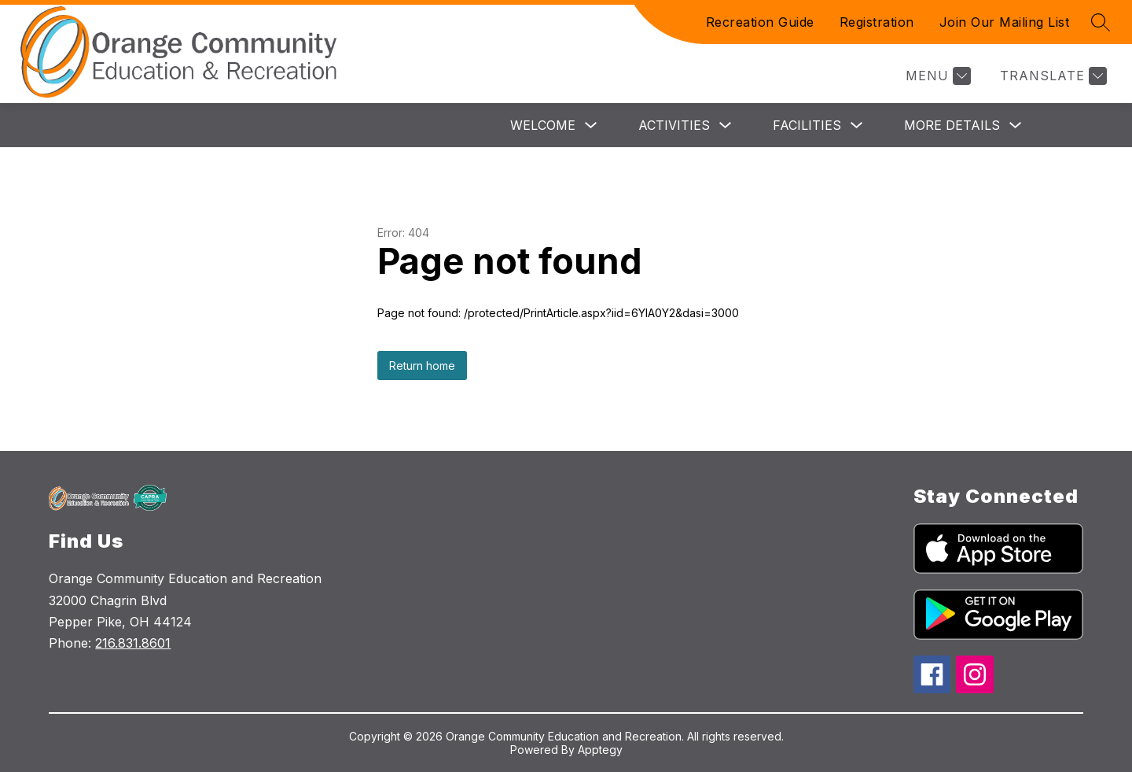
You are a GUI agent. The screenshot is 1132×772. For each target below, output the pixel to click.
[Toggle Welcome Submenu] (591, 125)
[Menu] (936, 76)
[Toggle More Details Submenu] (1015, 125)
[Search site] (1100, 22)
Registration (877, 22)
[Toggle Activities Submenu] (725, 125)
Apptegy (600, 749)
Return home (422, 365)
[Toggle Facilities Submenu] (856, 125)
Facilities (807, 125)
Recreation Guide (760, 22)
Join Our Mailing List (1004, 22)
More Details (952, 125)
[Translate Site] (1051, 76)
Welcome (542, 125)
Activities (674, 125)
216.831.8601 (133, 643)
